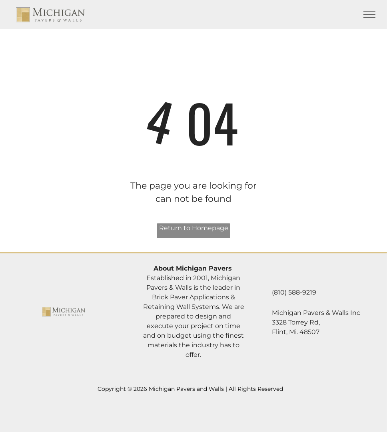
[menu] (369, 14)
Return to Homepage (193, 228)
